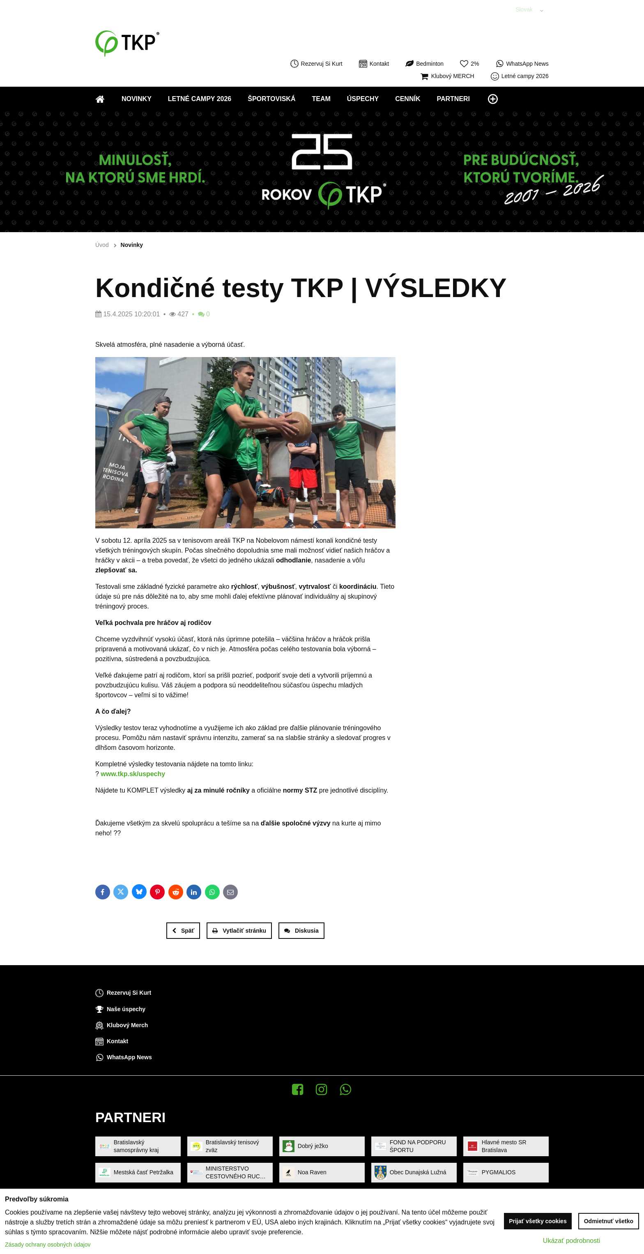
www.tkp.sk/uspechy (133, 773)
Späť (183, 930)
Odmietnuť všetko (608, 1221)
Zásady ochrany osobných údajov (48, 1244)
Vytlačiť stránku (239, 930)
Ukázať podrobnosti (571, 1240)
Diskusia (301, 930)
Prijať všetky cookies (538, 1221)
